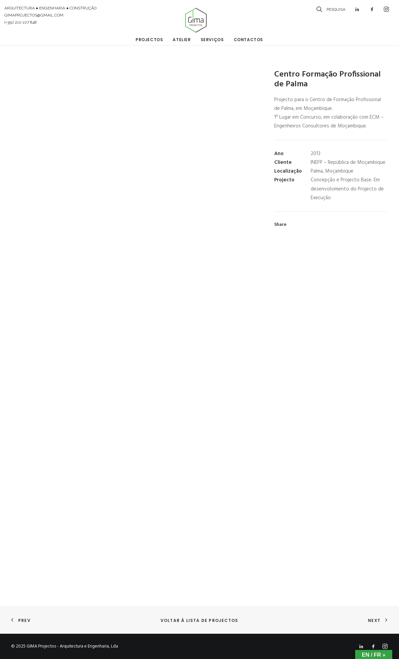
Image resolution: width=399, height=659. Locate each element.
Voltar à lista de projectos (199, 620)
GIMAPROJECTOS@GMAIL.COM (33, 15)
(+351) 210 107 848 (20, 22)
